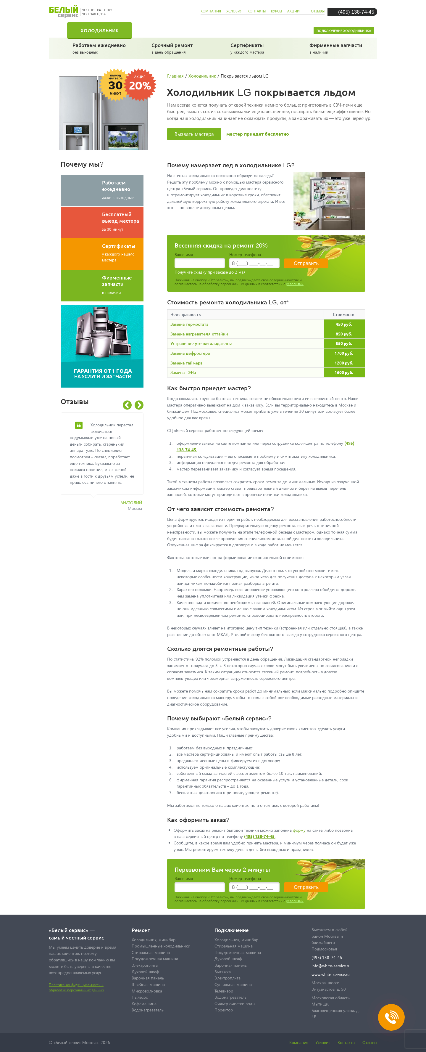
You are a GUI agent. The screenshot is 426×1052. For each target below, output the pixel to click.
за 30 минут (122, 221)
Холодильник (99, 30)
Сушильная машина (233, 984)
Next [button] (139, 405)
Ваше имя (184, 254)
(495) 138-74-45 (356, 11)
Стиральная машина (173, 30)
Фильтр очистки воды (234, 1003)
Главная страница (62, 30)
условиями (295, 284)
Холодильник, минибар (153, 939)
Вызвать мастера (194, 134)
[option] (106, 465)
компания (211, 11)
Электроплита (145, 965)
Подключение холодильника (344, 30)
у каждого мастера (258, 47)
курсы (276, 11)
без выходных (100, 47)
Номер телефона (245, 254)
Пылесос (140, 997)
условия (234, 11)
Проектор (223, 1010)
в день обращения (179, 47)
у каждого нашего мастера (122, 252)
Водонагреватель (148, 1010)
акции (293, 11)
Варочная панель (148, 978)
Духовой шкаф (145, 971)
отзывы (318, 11)
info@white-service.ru (331, 966)
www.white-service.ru (331, 974)
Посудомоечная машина (261, 30)
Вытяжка (222, 971)
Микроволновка (147, 991)
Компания (298, 1042)
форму (299, 830)
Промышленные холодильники (161, 946)
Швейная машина (148, 984)
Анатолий (131, 502)
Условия (322, 1042)
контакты (257, 11)
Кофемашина (144, 1003)
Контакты (346, 1042)
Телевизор (223, 991)
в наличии (337, 47)
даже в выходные (122, 189)
